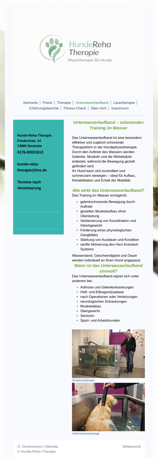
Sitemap (51, 447)
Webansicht (131, 447)
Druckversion (30, 447)
